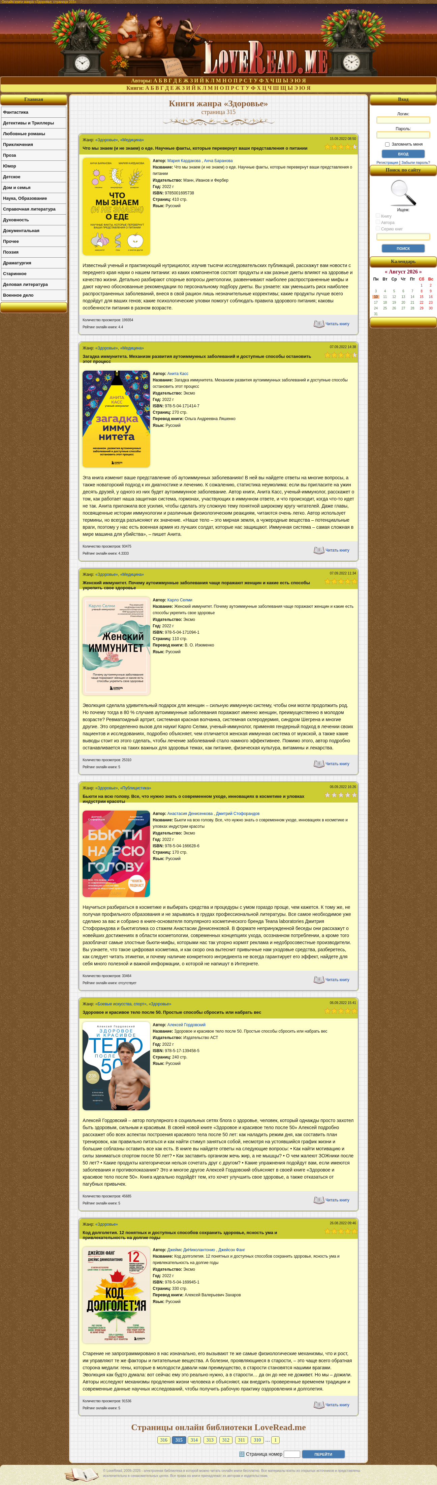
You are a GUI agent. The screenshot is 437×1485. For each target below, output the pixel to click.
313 (210, 1440)
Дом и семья (17, 187)
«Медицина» (132, 140)
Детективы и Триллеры (28, 122)
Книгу (384, 216)
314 (194, 1440)
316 (163, 1440)
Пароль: (403, 132)
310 (257, 1440)
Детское (11, 176)
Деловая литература (25, 284)
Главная (33, 99)
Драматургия (17, 262)
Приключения (18, 144)
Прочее (11, 241)
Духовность (16, 219)
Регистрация (387, 162)
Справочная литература (29, 209)
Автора (385, 222)
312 (225, 1440)
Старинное (15, 273)
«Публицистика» (135, 788)
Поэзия (11, 252)
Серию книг (389, 228)
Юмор (9, 166)
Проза (9, 155)
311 (241, 1440)
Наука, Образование (25, 198)
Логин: (403, 118)
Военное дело (18, 295)
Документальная (21, 230)
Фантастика (15, 112)
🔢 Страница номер (260, 1454)
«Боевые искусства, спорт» (121, 1004)
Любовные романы (24, 133)
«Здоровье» (106, 140)
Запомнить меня (404, 144)
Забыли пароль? (416, 162)
